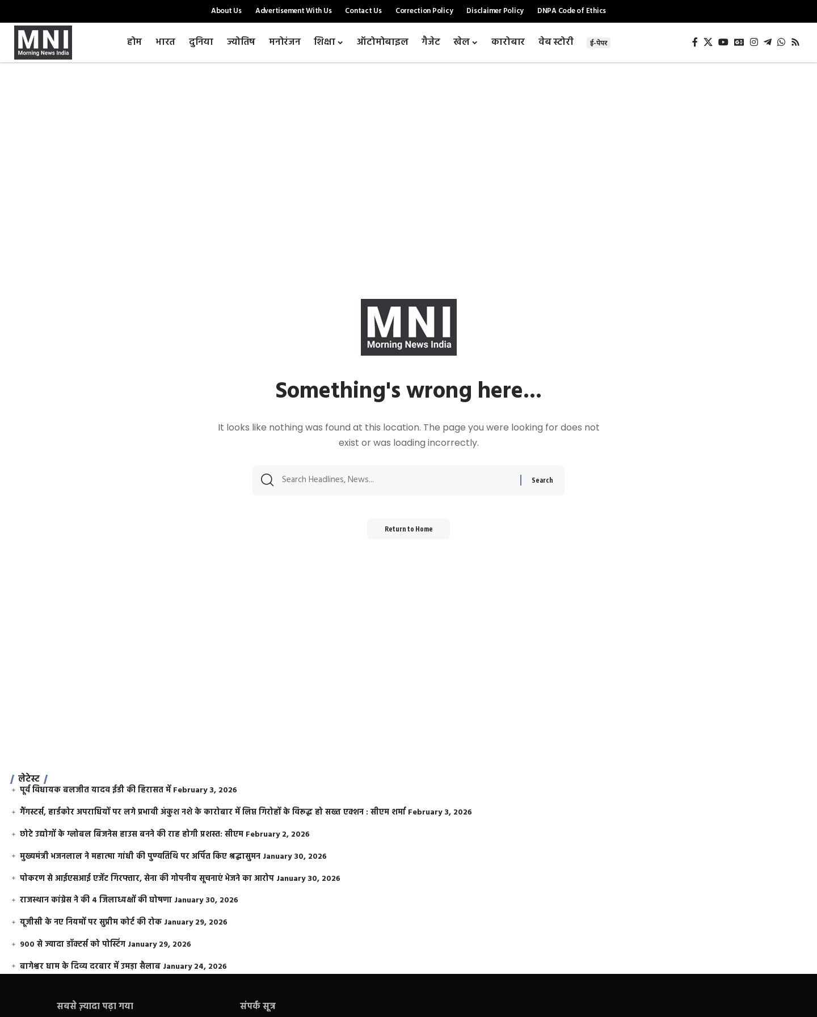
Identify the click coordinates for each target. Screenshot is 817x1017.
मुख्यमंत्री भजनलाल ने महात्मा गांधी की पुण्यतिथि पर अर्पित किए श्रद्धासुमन (140, 856)
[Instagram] (754, 42)
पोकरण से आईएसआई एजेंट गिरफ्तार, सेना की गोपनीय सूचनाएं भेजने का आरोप (147, 878)
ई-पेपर (598, 43)
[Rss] (795, 42)
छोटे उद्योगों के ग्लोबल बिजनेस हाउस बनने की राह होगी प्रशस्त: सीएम (131, 834)
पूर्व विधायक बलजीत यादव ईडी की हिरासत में (95, 790)
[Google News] (739, 42)
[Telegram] (767, 42)
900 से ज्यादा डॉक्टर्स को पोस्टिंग (72, 944)
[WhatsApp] (781, 42)
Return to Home (409, 532)
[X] (708, 42)
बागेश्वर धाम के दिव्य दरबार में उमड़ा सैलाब (90, 966)
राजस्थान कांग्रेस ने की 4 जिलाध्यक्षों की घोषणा (96, 900)
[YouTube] (723, 42)
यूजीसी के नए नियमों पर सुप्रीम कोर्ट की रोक (91, 922)
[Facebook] (695, 42)
